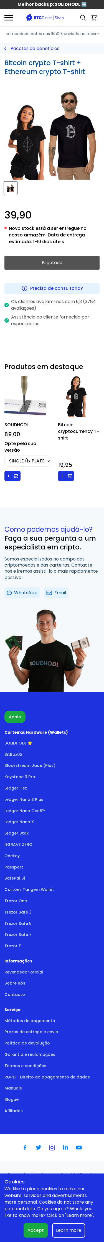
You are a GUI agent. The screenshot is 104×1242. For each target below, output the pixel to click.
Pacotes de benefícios (35, 48)
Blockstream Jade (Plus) (29, 765)
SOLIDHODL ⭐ (18, 743)
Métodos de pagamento (29, 1020)
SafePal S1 (14, 878)
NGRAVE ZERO (18, 844)
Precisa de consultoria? (52, 288)
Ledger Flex (15, 788)
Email (56, 593)
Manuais (13, 1088)
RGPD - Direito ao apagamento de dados (47, 1077)
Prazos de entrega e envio (31, 1032)
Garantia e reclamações (29, 1054)
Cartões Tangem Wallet (29, 889)
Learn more (68, 1230)
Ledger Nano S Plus (23, 799)
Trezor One (15, 901)
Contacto (14, 994)
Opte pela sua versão (20, 446)
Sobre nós (14, 983)
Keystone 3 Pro (19, 777)
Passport (13, 867)
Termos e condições (25, 1066)
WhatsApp (22, 593)
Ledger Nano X (19, 822)
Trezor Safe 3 (18, 912)
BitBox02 (13, 754)
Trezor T (12, 946)
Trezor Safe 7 (18, 934)
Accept (35, 1230)
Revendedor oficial (23, 972)
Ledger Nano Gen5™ (24, 811)
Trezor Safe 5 (18, 923)
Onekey (12, 856)
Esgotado (52, 262)
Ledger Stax (16, 833)
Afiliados (13, 1111)
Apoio (15, 717)
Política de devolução (27, 1043)
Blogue (11, 1099)
